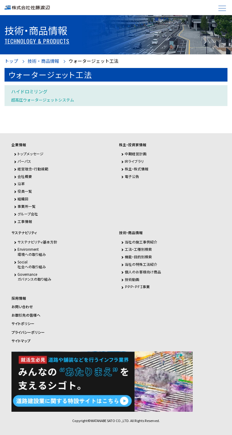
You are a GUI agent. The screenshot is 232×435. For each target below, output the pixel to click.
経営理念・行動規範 (33, 168)
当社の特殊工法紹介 (141, 264)
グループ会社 (28, 213)
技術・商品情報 (43, 61)
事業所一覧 (27, 206)
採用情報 (18, 298)
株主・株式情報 (136, 168)
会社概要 (25, 176)
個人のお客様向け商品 (143, 271)
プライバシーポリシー (28, 332)
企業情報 (18, 144)
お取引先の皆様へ (25, 315)
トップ (11, 61)
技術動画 (132, 279)
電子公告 (132, 176)
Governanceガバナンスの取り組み (34, 277)
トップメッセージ (31, 153)
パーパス (24, 161)
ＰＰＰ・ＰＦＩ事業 (137, 286)
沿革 (21, 183)
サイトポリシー (22, 323)
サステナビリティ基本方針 (37, 241)
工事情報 (25, 221)
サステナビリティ (24, 232)
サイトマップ (21, 340)
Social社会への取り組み (32, 264)
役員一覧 (25, 191)
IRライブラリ (134, 161)
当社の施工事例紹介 (141, 241)
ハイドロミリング (42, 95)
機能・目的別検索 (138, 256)
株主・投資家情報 (132, 144)
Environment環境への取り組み (32, 251)
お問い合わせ (22, 306)
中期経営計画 (136, 153)
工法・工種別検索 (138, 249)
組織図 (23, 198)
